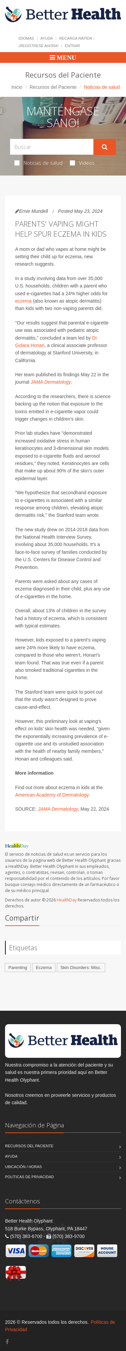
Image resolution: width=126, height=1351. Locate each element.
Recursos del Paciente (53, 87)
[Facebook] (7, 1342)
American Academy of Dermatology (51, 795)
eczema (23, 301)
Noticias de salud (38, 162)
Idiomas (26, 38)
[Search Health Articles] (51, 147)
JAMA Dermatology (51, 382)
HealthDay (67, 900)
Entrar (72, 46)
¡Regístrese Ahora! (38, 46)
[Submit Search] (104, 147)
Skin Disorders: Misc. (80, 967)
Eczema (44, 967)
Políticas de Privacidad (29, 1177)
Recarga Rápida (75, 38)
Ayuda (46, 38)
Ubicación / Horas (23, 1167)
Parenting (17, 967)
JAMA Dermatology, (58, 809)
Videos (82, 162)
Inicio (17, 87)
